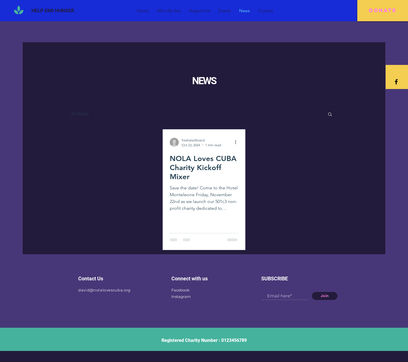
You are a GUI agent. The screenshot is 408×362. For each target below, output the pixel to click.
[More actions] (237, 142)
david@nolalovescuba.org (104, 290)
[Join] (324, 296)
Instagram (181, 296)
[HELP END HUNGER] (52, 10)
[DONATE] (382, 10)
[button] (330, 115)
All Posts (80, 114)
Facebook (180, 290)
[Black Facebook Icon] (396, 81)
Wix (244, 356)
